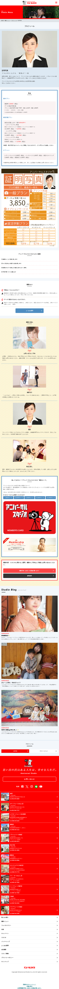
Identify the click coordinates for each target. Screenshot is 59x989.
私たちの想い (5, 917)
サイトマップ (5, 961)
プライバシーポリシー (7, 957)
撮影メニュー (7, 20)
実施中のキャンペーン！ (29, 984)
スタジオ (3, 937)
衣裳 (2, 929)
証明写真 (15, 751)
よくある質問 (29, 310)
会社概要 (3, 949)
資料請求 (29, 575)
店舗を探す (30, 986)
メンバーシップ (5, 941)
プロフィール (14, 20)
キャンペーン (5, 933)
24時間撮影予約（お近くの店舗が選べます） (29, 988)
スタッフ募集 (5, 953)
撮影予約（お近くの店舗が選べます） (29, 570)
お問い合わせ (29, 779)
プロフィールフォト (44, 751)
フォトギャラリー (6, 925)
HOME (2, 20)
